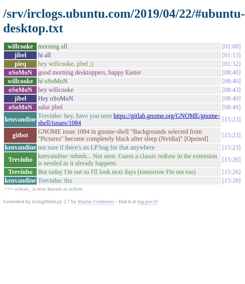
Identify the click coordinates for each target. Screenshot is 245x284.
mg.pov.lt (147, 201)
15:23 (231, 119)
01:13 (231, 55)
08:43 (231, 89)
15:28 (231, 180)
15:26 (231, 159)
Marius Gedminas (96, 201)
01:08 (231, 46)
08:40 (231, 72)
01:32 (231, 63)
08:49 (231, 98)
